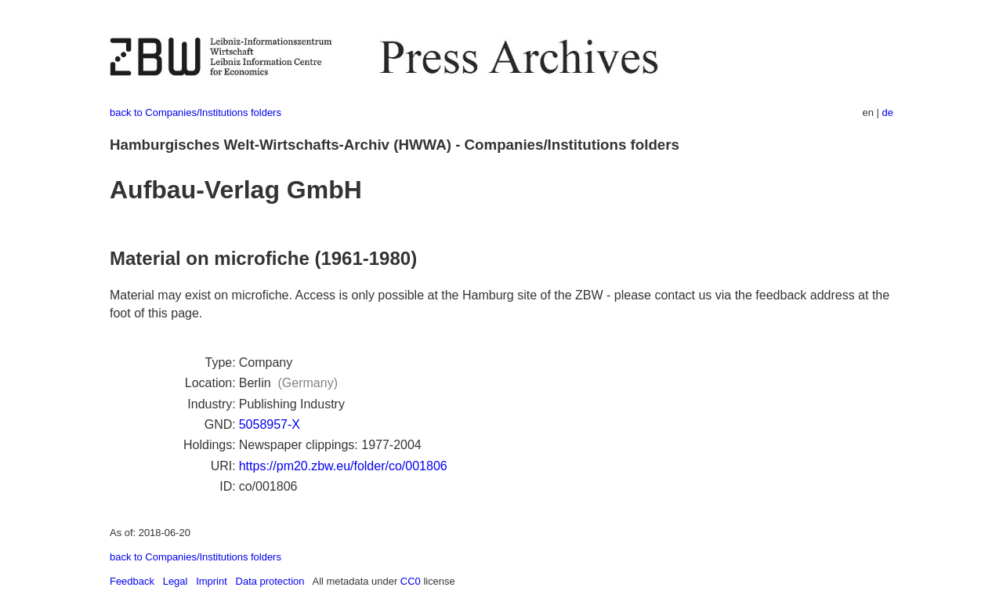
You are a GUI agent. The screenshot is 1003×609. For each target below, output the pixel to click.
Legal (175, 581)
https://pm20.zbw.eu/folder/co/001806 (343, 466)
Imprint (211, 581)
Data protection (270, 581)
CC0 (410, 581)
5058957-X (269, 424)
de (887, 112)
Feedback (132, 581)
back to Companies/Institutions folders (195, 112)
